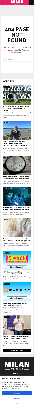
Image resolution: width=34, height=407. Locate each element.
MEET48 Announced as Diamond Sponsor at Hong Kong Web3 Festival (16, 273)
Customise (17, 398)
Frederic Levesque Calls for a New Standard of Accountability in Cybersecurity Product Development (15, 143)
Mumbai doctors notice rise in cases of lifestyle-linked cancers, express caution (16, 177)
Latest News (8, 81)
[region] (17, 391)
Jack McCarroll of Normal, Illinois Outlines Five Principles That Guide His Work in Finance (16, 108)
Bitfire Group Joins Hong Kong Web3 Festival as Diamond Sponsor (15, 304)
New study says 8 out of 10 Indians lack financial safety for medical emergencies (16, 209)
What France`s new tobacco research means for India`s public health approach (16, 240)
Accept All (17, 393)
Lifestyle (6, 157)
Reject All (17, 403)
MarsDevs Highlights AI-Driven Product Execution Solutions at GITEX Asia (16, 337)
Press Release (7, 87)
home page (8, 50)
